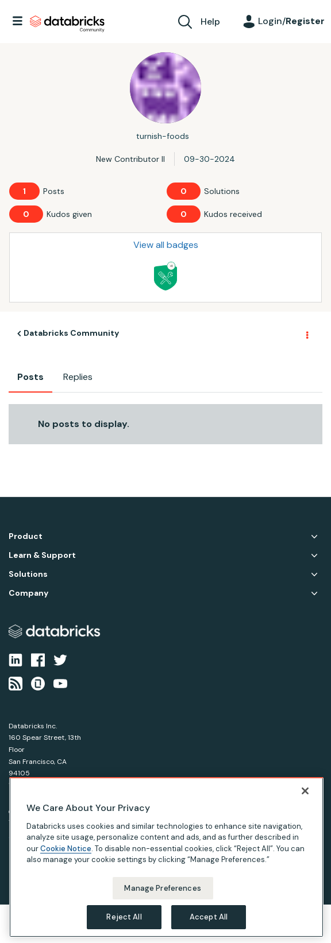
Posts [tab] (30, 377)
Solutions (28, 574)
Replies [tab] (78, 377)
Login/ (291, 21)
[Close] (305, 791)
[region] (166, 857)
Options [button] (306, 334)
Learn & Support (42, 555)
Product (26, 536)
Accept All (209, 917)
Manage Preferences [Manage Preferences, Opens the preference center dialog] (162, 888)
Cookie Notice (65, 848)
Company (28, 593)
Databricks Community (67, 24)
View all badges (165, 245)
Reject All (123, 917)
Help (210, 21)
